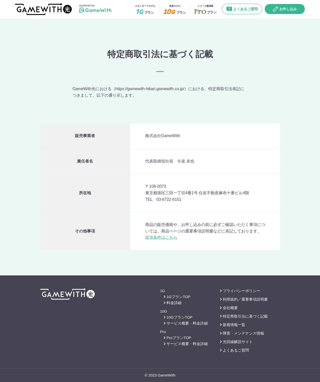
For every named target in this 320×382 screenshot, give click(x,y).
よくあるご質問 (242, 9)
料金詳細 (173, 303)
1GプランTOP (177, 297)
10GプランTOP (178, 317)
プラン (145, 9)
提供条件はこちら (161, 237)
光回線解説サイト (236, 342)
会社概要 (229, 308)
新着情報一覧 (232, 325)
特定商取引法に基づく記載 (244, 316)
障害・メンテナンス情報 (242, 333)
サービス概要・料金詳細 (186, 323)
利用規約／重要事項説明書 (244, 299)
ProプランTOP (177, 338)
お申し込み (285, 8)
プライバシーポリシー (240, 291)
